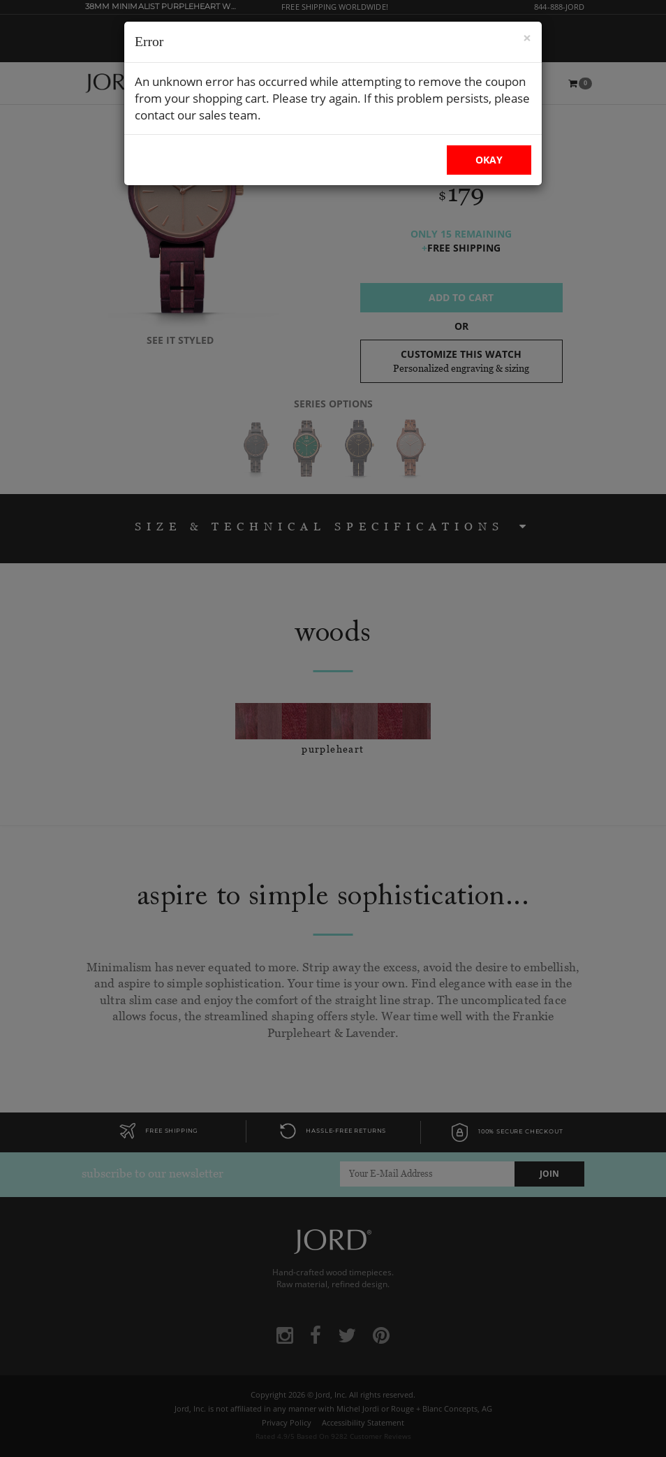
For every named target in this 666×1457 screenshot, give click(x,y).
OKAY (489, 159)
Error (149, 41)
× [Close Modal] (527, 38)
